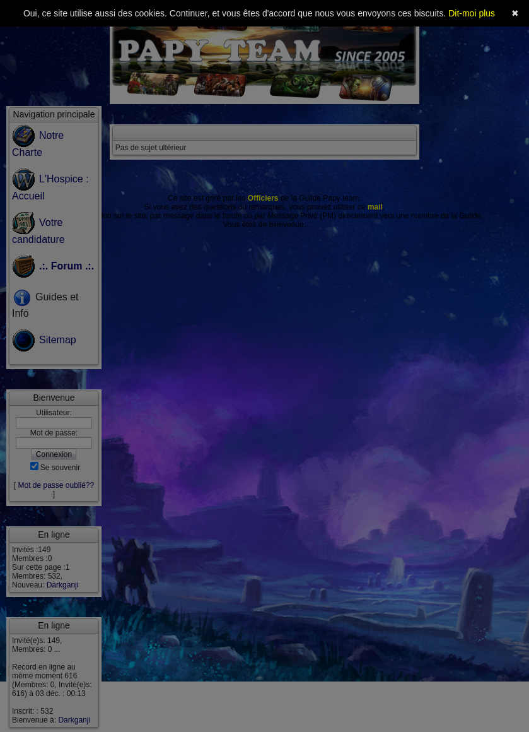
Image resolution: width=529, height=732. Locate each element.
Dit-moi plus (471, 13)
